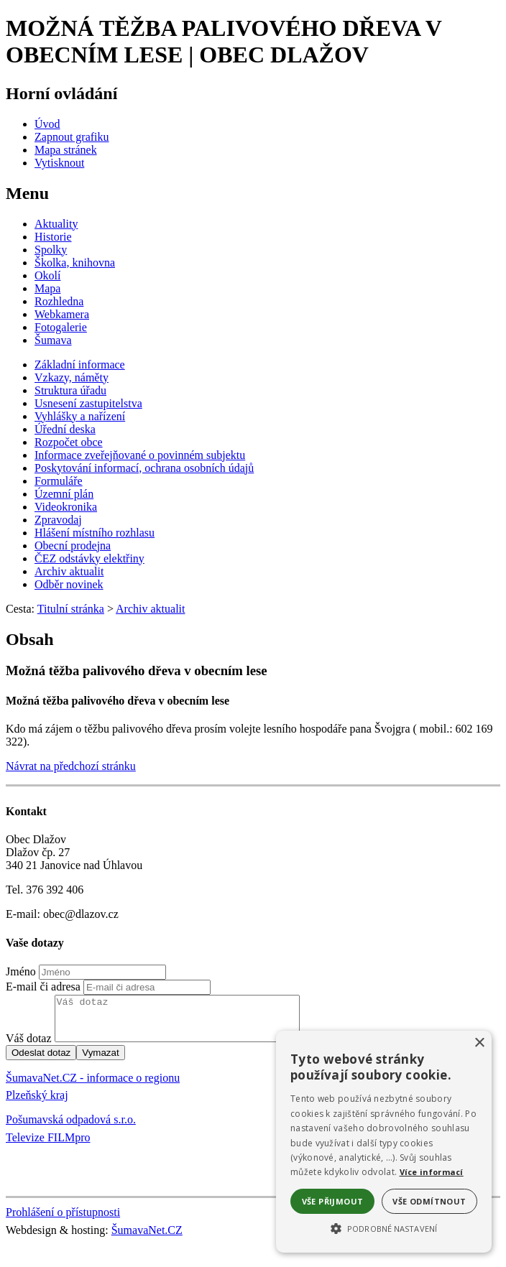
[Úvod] (47, 124)
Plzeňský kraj (37, 1103)
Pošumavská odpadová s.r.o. (71, 1128)
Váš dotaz (29, 1047)
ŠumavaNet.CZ (147, 1239)
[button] (383, 1227)
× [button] (479, 1043)
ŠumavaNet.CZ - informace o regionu (93, 1086)
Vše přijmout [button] (333, 1201)
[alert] (384, 1142)
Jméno (21, 971)
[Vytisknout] (59, 163)
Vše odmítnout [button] (429, 1201)
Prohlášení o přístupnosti (63, 1221)
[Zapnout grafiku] (71, 137)
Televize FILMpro (48, 1146)
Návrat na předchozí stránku (71, 766)
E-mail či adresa (43, 986)
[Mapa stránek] (65, 150)
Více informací (432, 1171)
